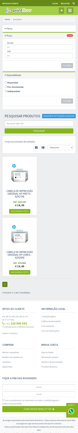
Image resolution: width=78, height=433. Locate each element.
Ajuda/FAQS (7, 305)
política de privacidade (11, 342)
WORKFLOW (47, 419)
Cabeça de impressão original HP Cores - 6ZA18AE (58, 193)
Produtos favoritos (49, 305)
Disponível (11, 82)
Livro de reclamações (50, 270)
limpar (69, 36)
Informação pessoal (49, 296)
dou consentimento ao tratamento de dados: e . (30, 341)
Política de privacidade (51, 260)
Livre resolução (47, 265)
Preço (9, 35)
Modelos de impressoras (12, 296)
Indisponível (12, 91)
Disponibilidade (13, 75)
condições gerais (51, 339)
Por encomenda (14, 87)
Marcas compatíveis (10, 291)
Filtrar (67, 65)
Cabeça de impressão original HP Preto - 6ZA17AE (19, 193)
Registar (65, 3)
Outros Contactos (9, 272)
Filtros (9, 28)
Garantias (6, 301)
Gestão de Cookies (39, 388)
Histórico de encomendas (52, 301)
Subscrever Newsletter (39, 348)
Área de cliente (47, 291)
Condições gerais (48, 255)
